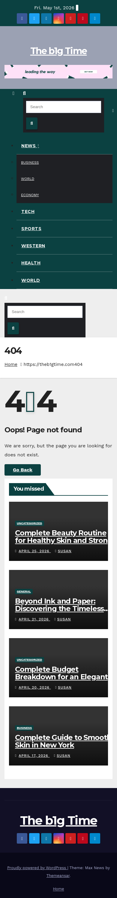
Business (30, 162)
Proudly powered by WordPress (37, 868)
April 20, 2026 (35, 687)
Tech (27, 211)
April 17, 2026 (34, 755)
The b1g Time (58, 50)
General (24, 591)
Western (33, 245)
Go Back (22, 470)
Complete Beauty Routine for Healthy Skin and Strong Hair (63, 540)
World (27, 179)
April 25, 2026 (35, 551)
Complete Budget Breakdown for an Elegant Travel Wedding (61, 677)
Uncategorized (29, 523)
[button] (24, 93)
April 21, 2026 (34, 619)
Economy (30, 195)
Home (10, 364)
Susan (63, 551)
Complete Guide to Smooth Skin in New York (63, 741)
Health (30, 263)
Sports (31, 228)
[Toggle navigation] (113, 110)
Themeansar (58, 875)
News (29, 145)
